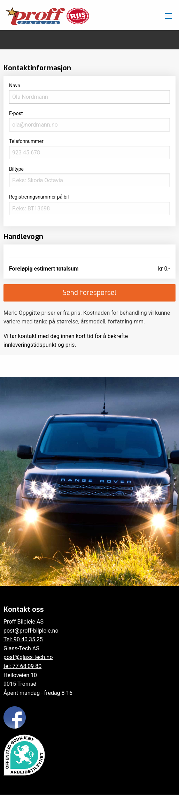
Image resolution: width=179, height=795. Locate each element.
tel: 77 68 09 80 (22, 666)
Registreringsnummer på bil (89, 204)
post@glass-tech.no (28, 657)
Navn (89, 93)
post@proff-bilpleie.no (31, 630)
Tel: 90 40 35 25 (23, 639)
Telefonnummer (89, 148)
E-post (89, 121)
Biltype (89, 176)
